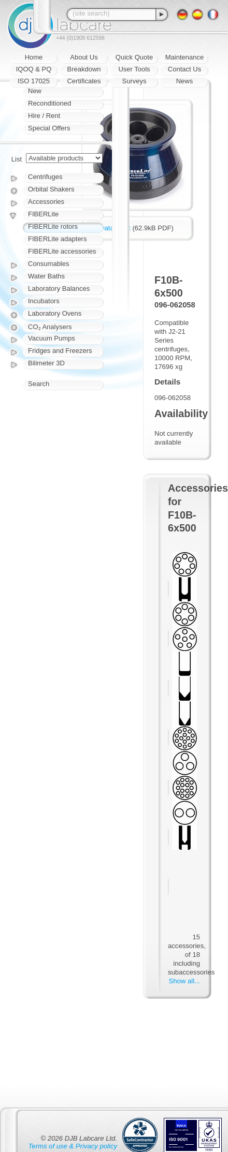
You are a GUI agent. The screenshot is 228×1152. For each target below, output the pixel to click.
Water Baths (46, 276)
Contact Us (184, 69)
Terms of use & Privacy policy (72, 1146)
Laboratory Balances (59, 288)
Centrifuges (45, 177)
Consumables (48, 264)
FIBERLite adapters (57, 239)
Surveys (134, 81)
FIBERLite (43, 214)
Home (34, 57)
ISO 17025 (34, 81)
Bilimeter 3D (46, 363)
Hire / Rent (44, 116)
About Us (83, 57)
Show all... (184, 981)
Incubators (44, 301)
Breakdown (84, 69)
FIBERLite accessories (62, 251)
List (16, 159)
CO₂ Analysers (50, 327)
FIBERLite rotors (53, 226)
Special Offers (49, 128)
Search (38, 384)
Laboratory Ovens (54, 313)
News (184, 81)
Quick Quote (134, 57)
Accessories (46, 201)
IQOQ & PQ (34, 69)
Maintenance (184, 57)
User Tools (134, 69)
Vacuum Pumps (51, 338)
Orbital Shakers (51, 189)
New (34, 91)
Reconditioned (49, 103)
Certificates (84, 81)
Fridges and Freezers (60, 351)
